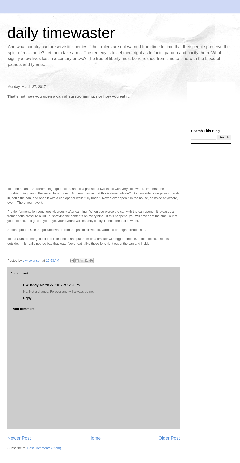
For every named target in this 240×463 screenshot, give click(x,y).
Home (95, 438)
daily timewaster (61, 32)
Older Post (169, 438)
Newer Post (19, 438)
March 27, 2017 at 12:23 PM (60, 285)
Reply (27, 298)
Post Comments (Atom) (44, 448)
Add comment (24, 309)
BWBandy (30, 285)
